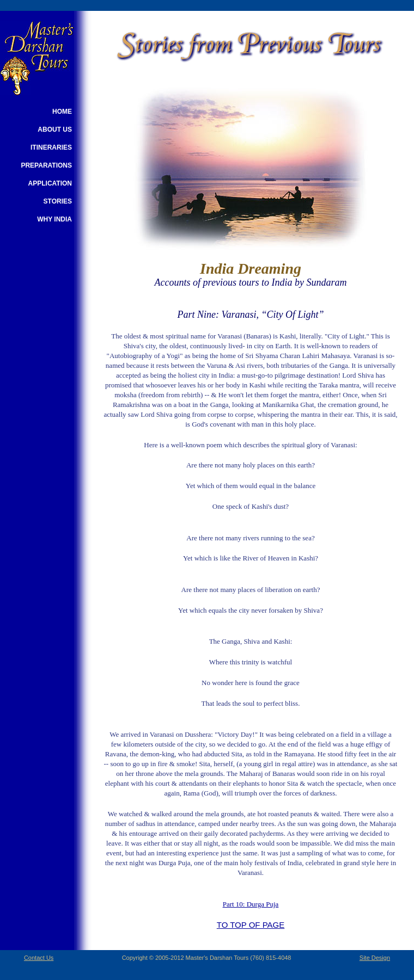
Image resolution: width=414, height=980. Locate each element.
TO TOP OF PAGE (250, 924)
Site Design (375, 957)
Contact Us (38, 957)
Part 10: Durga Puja (251, 904)
